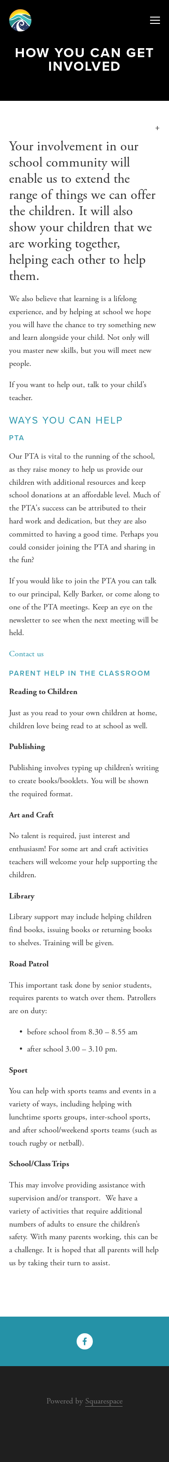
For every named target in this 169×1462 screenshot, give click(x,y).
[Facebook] (85, 1341)
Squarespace (104, 1401)
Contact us (26, 654)
